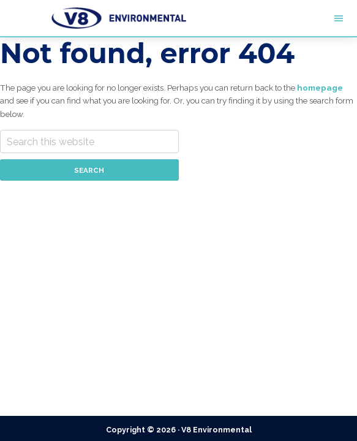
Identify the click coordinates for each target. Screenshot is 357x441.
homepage (320, 87)
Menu (297, 18)
